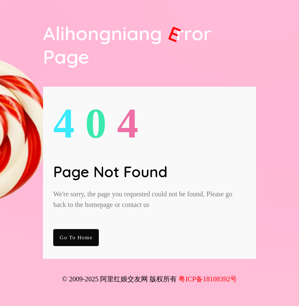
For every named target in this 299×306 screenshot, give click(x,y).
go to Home (76, 237)
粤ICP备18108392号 (207, 279)
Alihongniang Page (127, 45)
